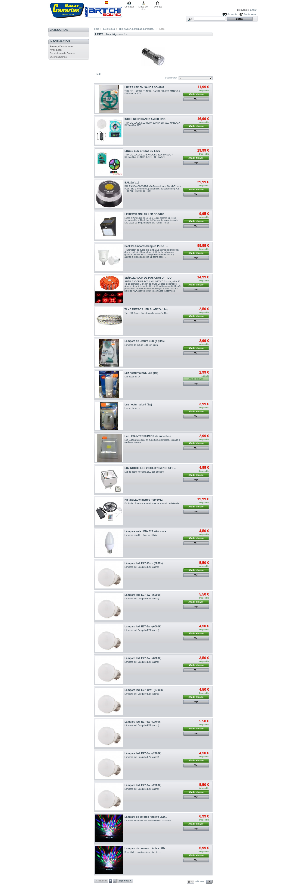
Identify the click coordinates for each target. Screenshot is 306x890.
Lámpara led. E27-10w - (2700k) (143, 690)
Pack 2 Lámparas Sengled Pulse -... (146, 246)
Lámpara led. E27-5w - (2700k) (142, 753)
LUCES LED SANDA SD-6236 (142, 150)
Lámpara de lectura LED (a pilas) (144, 341)
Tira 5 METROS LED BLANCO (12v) (145, 309)
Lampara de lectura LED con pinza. (141, 345)
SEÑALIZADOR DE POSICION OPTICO (147, 277)
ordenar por (171, 77)
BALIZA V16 (131, 182)
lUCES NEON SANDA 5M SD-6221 (145, 119)
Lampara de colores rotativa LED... (145, 816)
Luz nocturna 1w (132, 377)
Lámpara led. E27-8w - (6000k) (142, 594)
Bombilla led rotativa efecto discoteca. (142, 852)
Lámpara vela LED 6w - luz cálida (140, 535)
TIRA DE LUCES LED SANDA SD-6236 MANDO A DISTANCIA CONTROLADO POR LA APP (148, 156)
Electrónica (109, 29)
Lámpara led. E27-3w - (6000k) (142, 658)
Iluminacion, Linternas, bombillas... (137, 29)
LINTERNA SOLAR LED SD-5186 (144, 214)
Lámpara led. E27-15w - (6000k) (143, 563)
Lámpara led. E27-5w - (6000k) (142, 626)
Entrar (253, 10)
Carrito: (247, 14)
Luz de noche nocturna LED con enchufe (144, 472)
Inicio (96, 29)
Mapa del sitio (143, 7)
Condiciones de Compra (62, 53)
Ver (196, 99)
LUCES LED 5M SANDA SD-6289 (144, 87)
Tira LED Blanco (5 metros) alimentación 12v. (146, 313)
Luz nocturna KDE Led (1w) (141, 372)
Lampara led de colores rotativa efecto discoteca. (147, 820)
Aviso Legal (56, 50)
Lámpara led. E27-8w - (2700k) (142, 721)
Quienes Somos (58, 57)
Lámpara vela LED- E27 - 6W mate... (146, 531)
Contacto (129, 6)
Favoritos (157, 6)
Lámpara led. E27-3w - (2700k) (142, 785)
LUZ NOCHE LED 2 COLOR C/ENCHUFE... (150, 468)
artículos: (200, 881)
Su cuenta (232, 14)
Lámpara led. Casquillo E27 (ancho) (141, 567)
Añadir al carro (196, 94)
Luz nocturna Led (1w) (138, 404)
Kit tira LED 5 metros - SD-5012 (143, 499)
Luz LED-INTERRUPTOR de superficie (147, 436)
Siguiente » (124, 880)
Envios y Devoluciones (62, 46)
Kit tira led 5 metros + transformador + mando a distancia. (152, 503)
